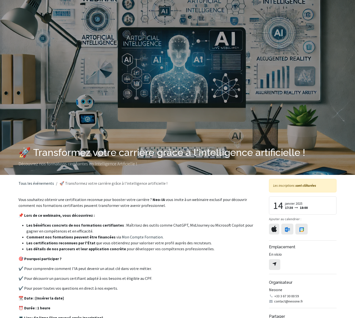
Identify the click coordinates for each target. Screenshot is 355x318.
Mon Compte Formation (142, 236)
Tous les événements (36, 183)
